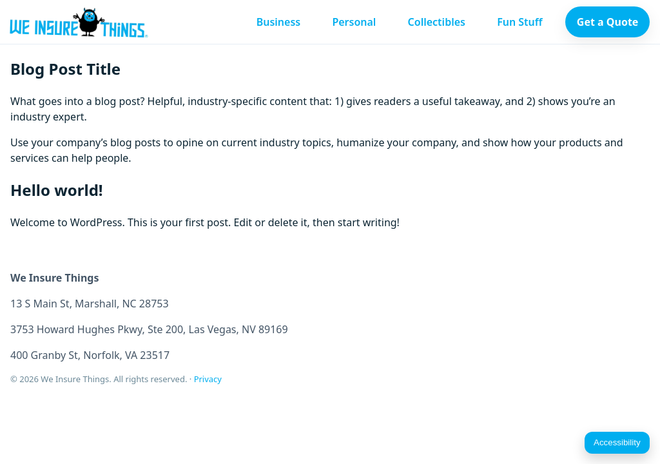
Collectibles (436, 22)
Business (279, 22)
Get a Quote (608, 22)
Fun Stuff (520, 22)
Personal (354, 22)
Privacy (208, 379)
